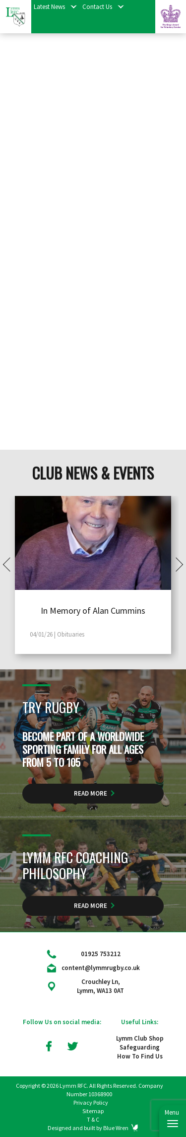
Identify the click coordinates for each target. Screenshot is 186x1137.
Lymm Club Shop (140, 1038)
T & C (93, 1119)
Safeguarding (140, 1047)
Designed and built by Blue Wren (88, 1128)
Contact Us (97, 6)
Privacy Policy (90, 1102)
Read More (90, 793)
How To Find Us (140, 1056)
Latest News (49, 6)
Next (176, 564)
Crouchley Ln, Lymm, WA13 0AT (100, 986)
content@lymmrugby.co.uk (101, 968)
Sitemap (93, 1111)
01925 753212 (101, 954)
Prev (10, 564)
